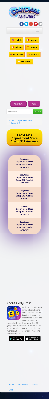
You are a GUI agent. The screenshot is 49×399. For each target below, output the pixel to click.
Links (11, 390)
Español (32, 47)
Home (11, 120)
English (17, 40)
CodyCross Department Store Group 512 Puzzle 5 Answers (24, 226)
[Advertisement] (24, 83)
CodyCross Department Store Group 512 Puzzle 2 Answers (24, 179)
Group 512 (15, 123)
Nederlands (24, 61)
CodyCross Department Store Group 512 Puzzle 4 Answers (24, 210)
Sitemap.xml (23, 384)
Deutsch (33, 54)
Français (32, 40)
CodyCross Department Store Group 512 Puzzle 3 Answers (24, 194)
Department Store (24, 120)
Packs (33, 104)
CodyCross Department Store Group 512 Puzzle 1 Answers (24, 163)
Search (38, 111)
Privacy (35, 384)
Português (16, 54)
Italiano (17, 47)
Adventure (18, 104)
